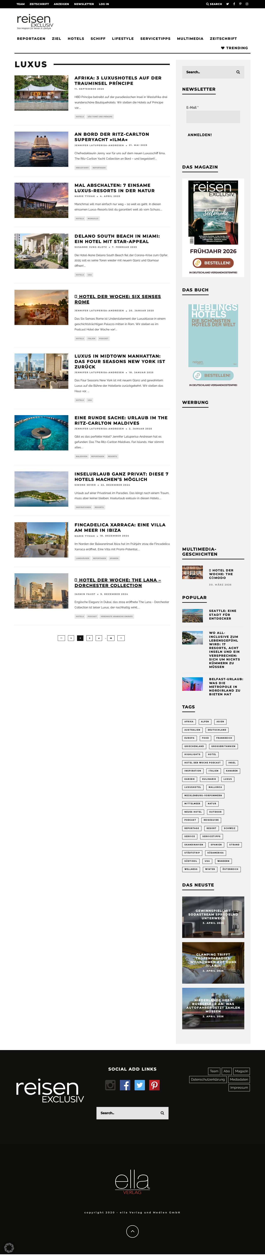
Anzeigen (61, 4)
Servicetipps (155, 39)
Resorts (112, 460)
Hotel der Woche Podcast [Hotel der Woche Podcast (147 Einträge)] (202, 763)
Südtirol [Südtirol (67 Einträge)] (190, 863)
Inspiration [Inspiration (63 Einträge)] (192, 772)
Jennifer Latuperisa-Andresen (99, 145)
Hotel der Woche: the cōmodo (221, 574)
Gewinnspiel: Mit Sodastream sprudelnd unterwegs (213, 917)
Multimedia (190, 39)
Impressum (239, 1090)
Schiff (98, 39)
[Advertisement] (213, 476)
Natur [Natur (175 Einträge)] (212, 805)
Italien (91, 341)
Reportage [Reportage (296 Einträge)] (191, 830)
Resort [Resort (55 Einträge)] (212, 830)
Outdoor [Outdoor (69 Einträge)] (215, 813)
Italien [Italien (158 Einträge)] (214, 772)
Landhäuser (82, 562)
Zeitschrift (39, 4)
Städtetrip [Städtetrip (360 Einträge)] (192, 855)
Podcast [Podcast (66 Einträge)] (190, 822)
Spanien (114, 562)
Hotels (76, 39)
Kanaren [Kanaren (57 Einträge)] (232, 772)
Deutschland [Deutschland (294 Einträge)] (217, 730)
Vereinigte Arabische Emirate (117, 621)
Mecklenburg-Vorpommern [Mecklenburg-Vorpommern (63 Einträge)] (203, 797)
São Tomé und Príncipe (100, 117)
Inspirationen (83, 511)
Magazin (241, 1074)
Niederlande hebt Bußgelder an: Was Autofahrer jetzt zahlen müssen (213, 1008)
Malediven (81, 460)
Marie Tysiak (85, 197)
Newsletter (84, 4)
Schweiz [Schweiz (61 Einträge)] (230, 830)
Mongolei (93, 220)
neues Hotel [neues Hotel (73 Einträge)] (193, 813)
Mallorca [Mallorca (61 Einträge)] (215, 788)
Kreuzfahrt (82, 168)
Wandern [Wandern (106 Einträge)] (223, 863)
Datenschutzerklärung (208, 1082)
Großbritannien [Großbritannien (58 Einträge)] (223, 747)
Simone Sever (85, 488)
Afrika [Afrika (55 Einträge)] (189, 722)
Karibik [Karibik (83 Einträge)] (189, 780)
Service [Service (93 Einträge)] (189, 839)
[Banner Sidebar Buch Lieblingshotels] (213, 388)
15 (111, 643)
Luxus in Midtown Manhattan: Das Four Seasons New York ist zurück (120, 364)
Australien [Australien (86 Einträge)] (192, 730)
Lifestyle (123, 39)
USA (90, 277)
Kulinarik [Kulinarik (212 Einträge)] (209, 780)
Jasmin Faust (85, 598)
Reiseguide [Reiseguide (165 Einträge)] (211, 822)
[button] (9, 1248)
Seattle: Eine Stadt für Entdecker (222, 614)
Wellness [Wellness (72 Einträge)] (191, 872)
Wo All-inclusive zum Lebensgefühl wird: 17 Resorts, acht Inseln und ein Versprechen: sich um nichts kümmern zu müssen (224, 650)
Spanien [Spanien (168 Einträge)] (216, 847)
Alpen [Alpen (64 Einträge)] (205, 722)
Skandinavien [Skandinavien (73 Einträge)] (193, 847)
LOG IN (104, 4)
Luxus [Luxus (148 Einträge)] (228, 780)
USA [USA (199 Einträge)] (207, 863)
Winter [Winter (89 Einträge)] (210, 872)
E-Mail (192, 108)
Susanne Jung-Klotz (91, 248)
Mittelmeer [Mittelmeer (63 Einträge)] (192, 805)
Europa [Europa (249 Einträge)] (189, 738)
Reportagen (31, 39)
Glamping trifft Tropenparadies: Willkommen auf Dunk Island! (213, 963)
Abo (227, 1074)
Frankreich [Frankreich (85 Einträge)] (224, 738)
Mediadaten (239, 1082)
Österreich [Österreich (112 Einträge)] (230, 872)
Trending (234, 48)
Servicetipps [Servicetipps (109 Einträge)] (211, 839)
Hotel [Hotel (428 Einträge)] (212, 755)
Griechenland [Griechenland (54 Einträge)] (194, 747)
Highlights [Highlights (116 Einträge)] (192, 755)
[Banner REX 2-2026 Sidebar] (213, 276)
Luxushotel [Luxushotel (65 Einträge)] (192, 788)
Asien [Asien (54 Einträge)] (220, 722)
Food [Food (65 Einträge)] (205, 738)
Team (21, 4)
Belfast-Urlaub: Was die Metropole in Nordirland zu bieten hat (226, 686)
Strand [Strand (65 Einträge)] (234, 847)
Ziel (56, 39)
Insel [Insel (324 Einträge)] (232, 763)
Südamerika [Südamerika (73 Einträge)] (215, 855)
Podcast (103, 341)
